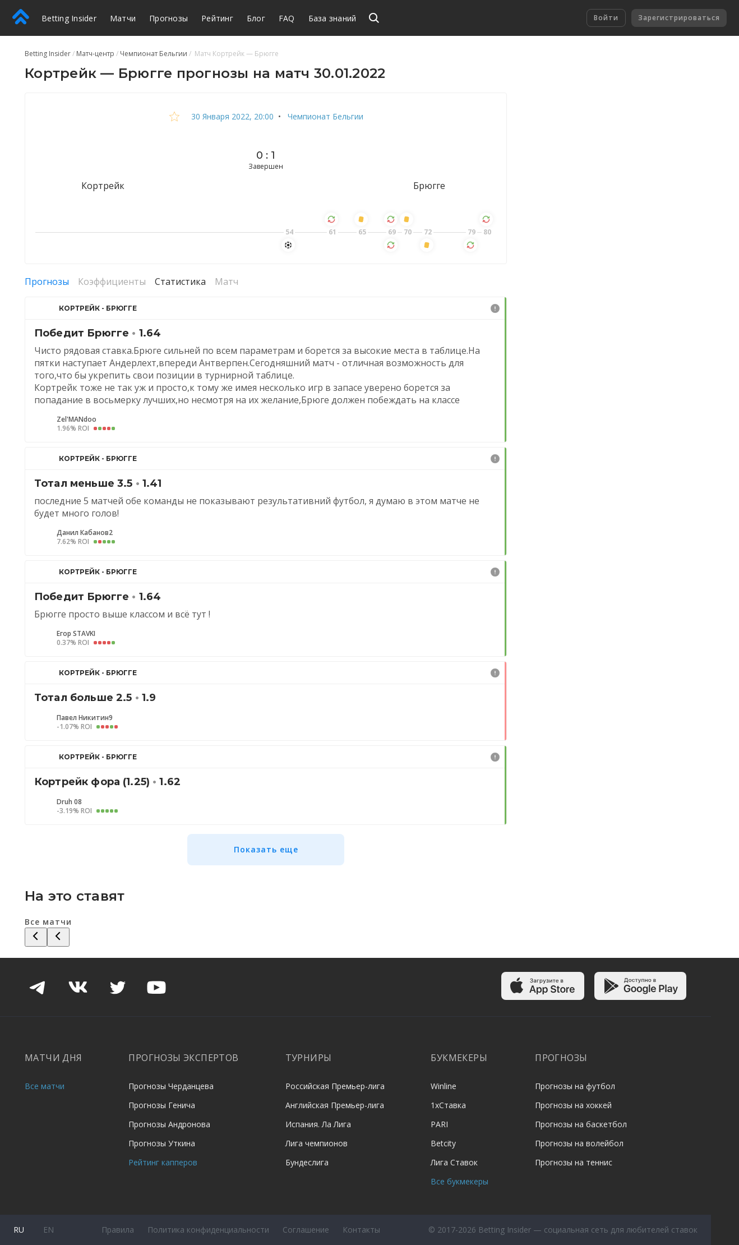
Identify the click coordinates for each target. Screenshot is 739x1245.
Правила (117, 1229)
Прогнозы (168, 18)
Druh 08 (69, 801)
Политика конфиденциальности (208, 1229)
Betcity (443, 1143)
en (48, 1229)
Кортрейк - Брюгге (98, 308)
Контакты (361, 1229)
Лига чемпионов (316, 1143)
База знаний (332, 18)
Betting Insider (68, 18)
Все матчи (44, 1086)
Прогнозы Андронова (169, 1124)
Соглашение (306, 1229)
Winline (443, 1086)
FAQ (287, 18)
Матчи (123, 18)
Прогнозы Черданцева (171, 1086)
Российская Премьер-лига (335, 1086)
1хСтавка (448, 1105)
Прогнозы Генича (161, 1105)
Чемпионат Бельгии (324, 116)
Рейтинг (217, 18)
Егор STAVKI (76, 633)
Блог (256, 18)
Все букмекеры (459, 1181)
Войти (606, 17)
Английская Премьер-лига (334, 1105)
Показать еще (266, 849)
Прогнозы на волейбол (579, 1143)
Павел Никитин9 (85, 717)
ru (18, 1229)
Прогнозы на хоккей (573, 1105)
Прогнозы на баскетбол (581, 1124)
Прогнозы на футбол (575, 1086)
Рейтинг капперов (162, 1162)
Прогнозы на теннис (573, 1162)
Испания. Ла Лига (318, 1124)
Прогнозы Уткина (161, 1143)
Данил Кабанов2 (85, 532)
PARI (439, 1124)
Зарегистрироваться (679, 17)
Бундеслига (307, 1162)
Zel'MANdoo (76, 419)
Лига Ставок (454, 1162)
